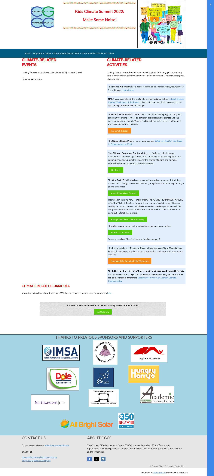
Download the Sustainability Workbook (130, 261)
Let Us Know (103, 311)
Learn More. (128, 90)
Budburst (115, 170)
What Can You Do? (163, 141)
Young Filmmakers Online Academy (127, 219)
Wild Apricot (159, 472)
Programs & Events (42, 53)
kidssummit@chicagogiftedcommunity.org (39, 457)
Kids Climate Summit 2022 (66, 53)
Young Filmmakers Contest (123, 193)
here (109, 293)
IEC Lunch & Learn (119, 130)
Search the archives (120, 232)
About (27, 53)
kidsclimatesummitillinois (57, 445)
